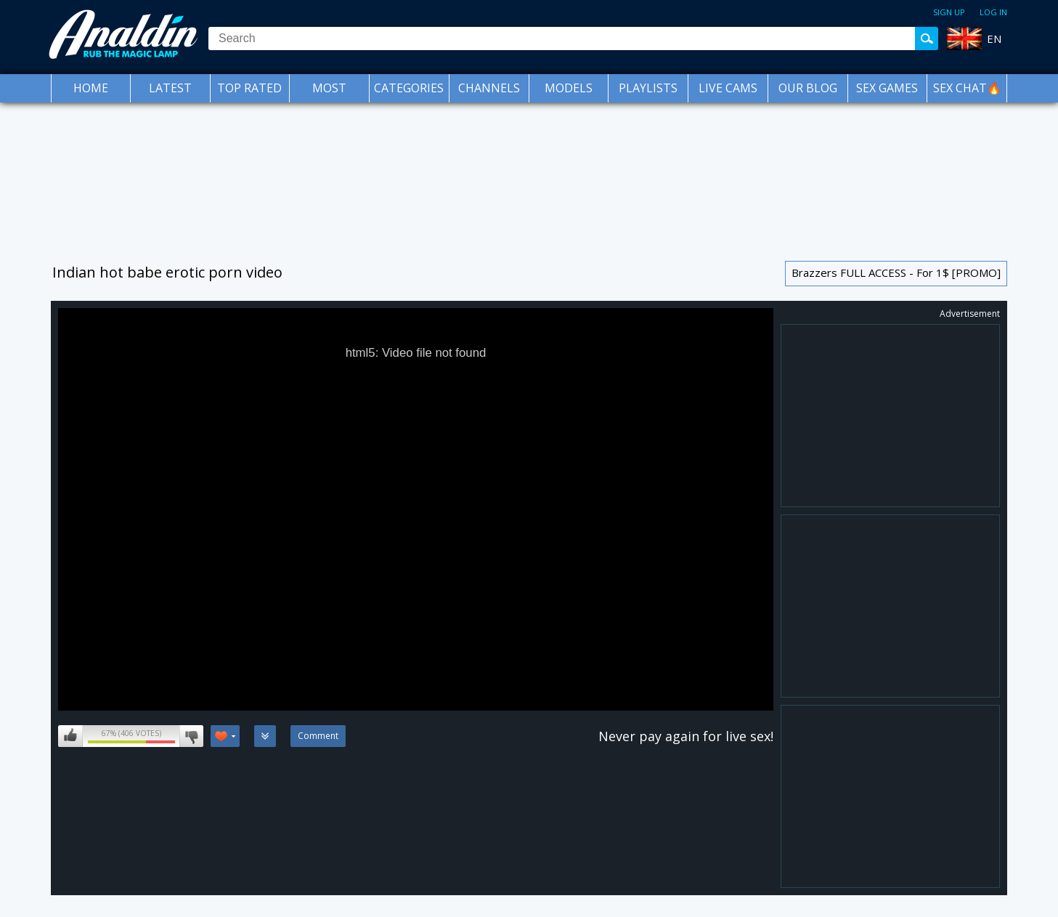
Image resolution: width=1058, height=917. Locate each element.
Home (90, 88)
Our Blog (807, 88)
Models (569, 88)
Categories (409, 88)
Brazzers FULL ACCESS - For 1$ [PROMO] (896, 272)
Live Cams (728, 88)
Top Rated (249, 88)
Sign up (949, 12)
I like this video (70, 736)
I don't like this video (191, 736)
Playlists (648, 88)
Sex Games (887, 88)
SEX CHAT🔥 (967, 88)
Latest (170, 88)
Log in (993, 12)
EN (994, 38)
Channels (489, 88)
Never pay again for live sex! (685, 736)
